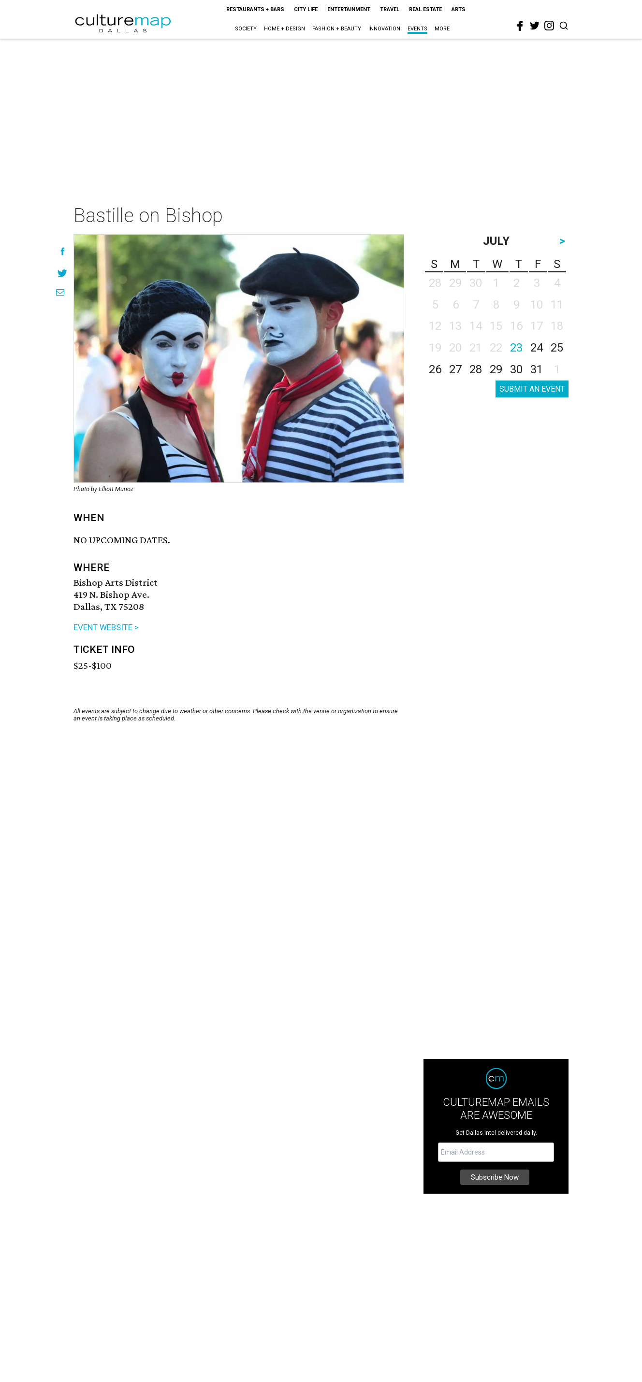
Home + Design (284, 29)
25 (557, 347)
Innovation (384, 29)
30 (516, 369)
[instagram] (549, 25)
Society (246, 29)
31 (536, 369)
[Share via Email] (60, 292)
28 (475, 369)
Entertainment (348, 9)
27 (455, 369)
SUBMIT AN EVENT (532, 389)
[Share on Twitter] (62, 273)
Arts (459, 9)
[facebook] (520, 26)
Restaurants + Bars (255, 9)
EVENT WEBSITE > (106, 627)
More (442, 29)
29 (496, 369)
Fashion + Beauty (336, 29)
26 (435, 369)
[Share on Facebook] (62, 251)
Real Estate (425, 9)
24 (536, 347)
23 (516, 347)
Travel (389, 9)
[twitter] (535, 25)
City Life (306, 9)
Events (417, 29)
